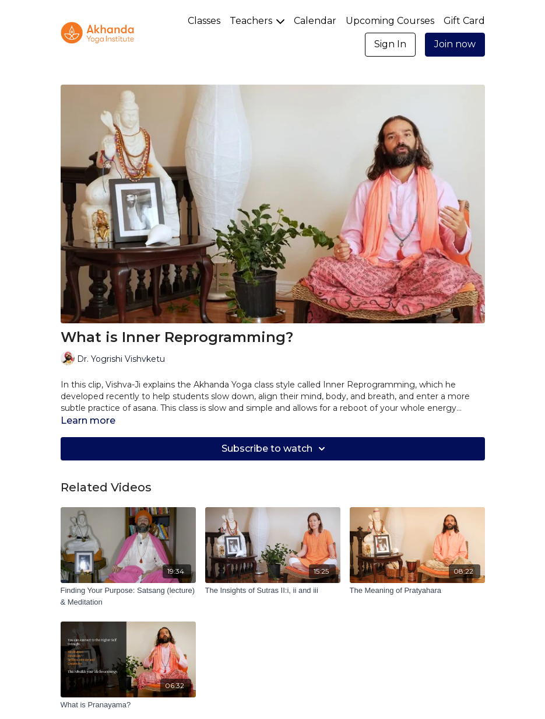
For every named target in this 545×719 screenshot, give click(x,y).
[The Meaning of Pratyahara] (417, 590)
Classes (204, 20)
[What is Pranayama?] (128, 705)
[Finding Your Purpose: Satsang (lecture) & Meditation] (128, 596)
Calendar (315, 20)
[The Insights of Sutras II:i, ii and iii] (272, 590)
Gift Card (464, 20)
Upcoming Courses (390, 20)
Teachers (257, 20)
